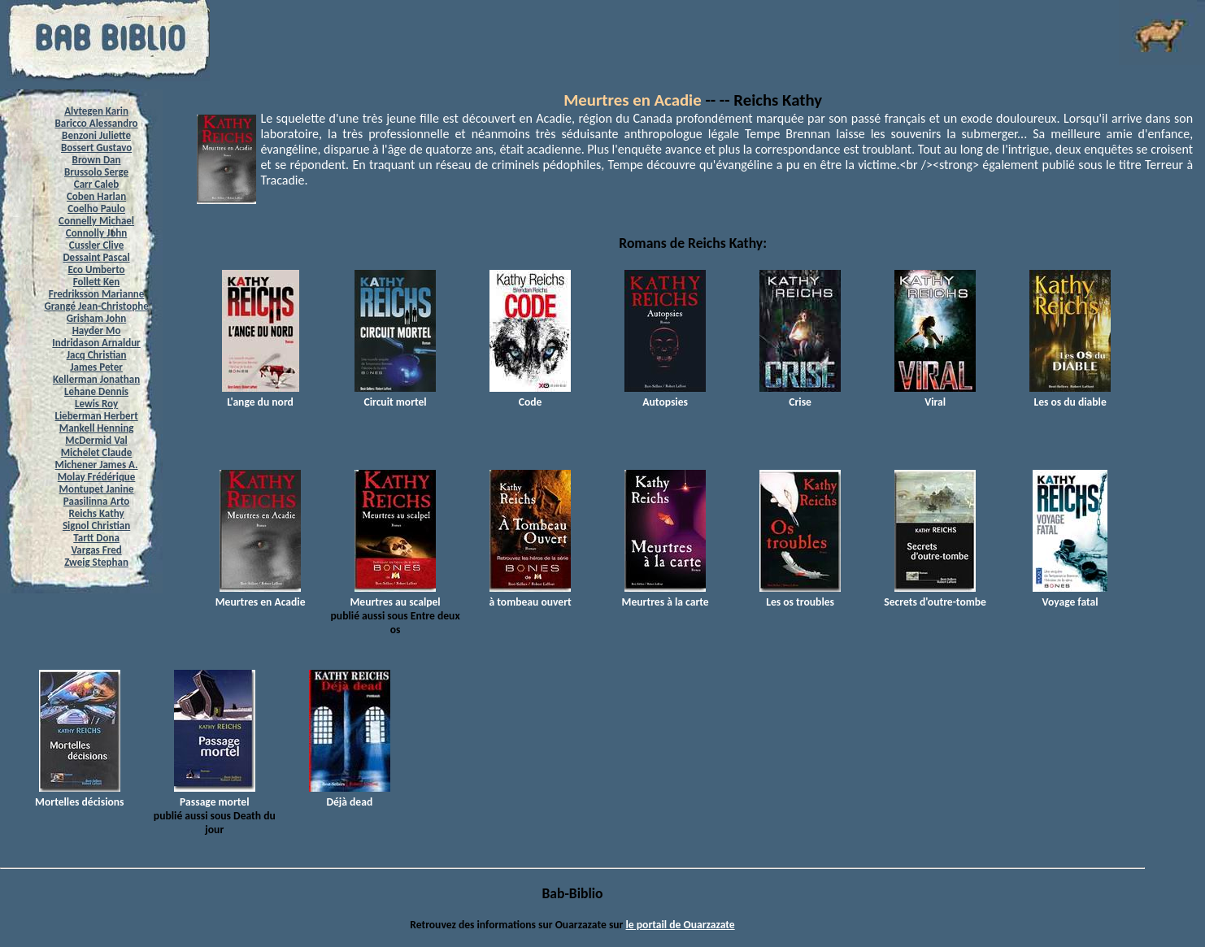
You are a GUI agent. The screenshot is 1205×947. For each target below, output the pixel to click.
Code (530, 395)
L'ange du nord (260, 395)
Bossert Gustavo (96, 147)
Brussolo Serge (96, 172)
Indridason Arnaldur (96, 343)
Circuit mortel (395, 395)
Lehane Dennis (96, 391)
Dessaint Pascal (96, 257)
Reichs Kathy (96, 513)
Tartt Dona (96, 538)
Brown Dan (96, 160)
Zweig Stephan (96, 562)
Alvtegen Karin (96, 111)
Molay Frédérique (97, 477)
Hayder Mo (96, 330)
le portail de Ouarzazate (680, 925)
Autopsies (665, 395)
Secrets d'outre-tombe (935, 595)
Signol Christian (96, 525)
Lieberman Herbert (95, 416)
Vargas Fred (96, 550)
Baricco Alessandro (96, 123)
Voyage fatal (1070, 595)
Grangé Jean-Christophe (96, 306)
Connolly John (97, 233)
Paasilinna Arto (96, 501)
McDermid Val (96, 440)
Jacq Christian (97, 355)
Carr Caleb (97, 184)
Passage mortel (214, 795)
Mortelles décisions (79, 795)
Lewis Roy (96, 403)
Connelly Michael (96, 221)
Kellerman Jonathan (96, 379)
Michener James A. (96, 464)
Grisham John (96, 318)
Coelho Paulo (96, 208)
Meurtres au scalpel (395, 595)
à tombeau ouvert (530, 595)
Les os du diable (1070, 395)
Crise (800, 395)
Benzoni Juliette (96, 135)
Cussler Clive (96, 245)
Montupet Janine (96, 489)
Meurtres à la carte (665, 595)
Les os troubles (800, 595)
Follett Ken (96, 282)
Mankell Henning (96, 428)
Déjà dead (349, 795)
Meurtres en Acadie (632, 100)
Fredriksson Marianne (97, 294)
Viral (935, 395)
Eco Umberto (96, 269)
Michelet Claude (97, 452)
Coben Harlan (96, 196)
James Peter (96, 367)
